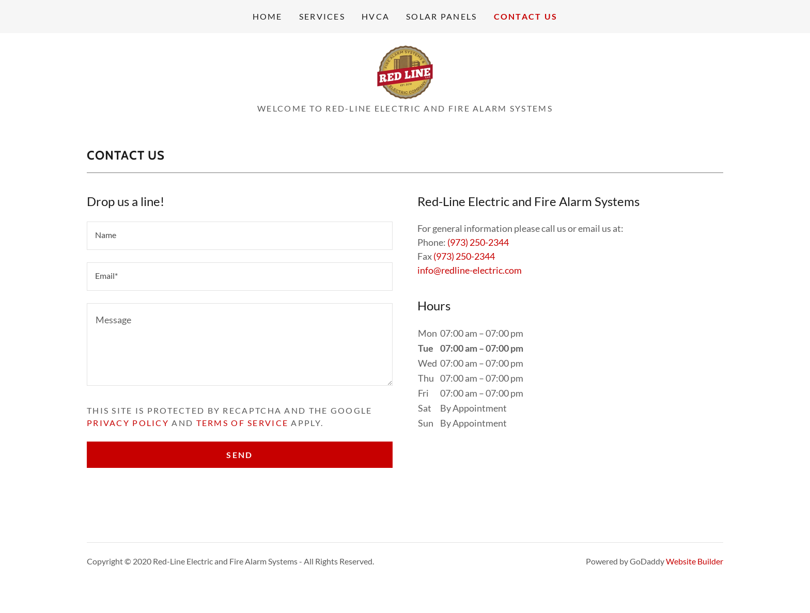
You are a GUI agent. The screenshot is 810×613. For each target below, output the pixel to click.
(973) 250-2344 (478, 242)
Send (239, 455)
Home (268, 16)
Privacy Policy (128, 423)
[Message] (240, 344)
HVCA (376, 16)
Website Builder (694, 561)
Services (322, 16)
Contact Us (526, 16)
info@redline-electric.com (469, 270)
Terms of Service (242, 423)
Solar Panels (441, 16)
